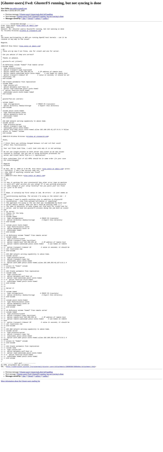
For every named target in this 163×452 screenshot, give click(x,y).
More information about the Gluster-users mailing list (20, 450)
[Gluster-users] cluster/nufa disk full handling (36, 14)
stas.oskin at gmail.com (18, 8)
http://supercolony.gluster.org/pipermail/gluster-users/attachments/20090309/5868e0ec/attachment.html (50, 435)
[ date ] (24, 18)
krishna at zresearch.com (30, 32)
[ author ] (45, 18)
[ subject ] (38, 18)
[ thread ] (30, 18)
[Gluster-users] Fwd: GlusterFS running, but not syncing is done (40, 16)
